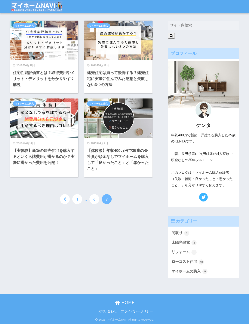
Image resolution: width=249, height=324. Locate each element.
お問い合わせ (107, 311)
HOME (124, 302)
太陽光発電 (184, 242)
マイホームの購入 (24, 25)
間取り (180, 233)
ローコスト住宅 (188, 262)
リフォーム (184, 252)
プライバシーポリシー (137, 311)
